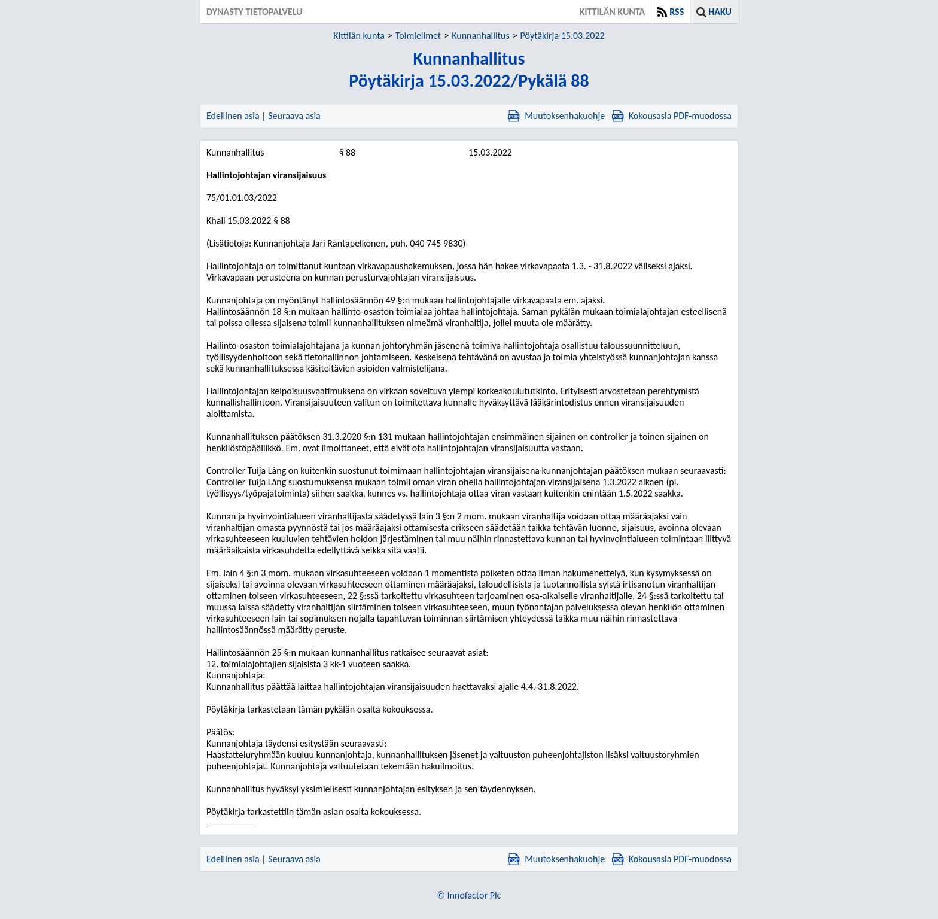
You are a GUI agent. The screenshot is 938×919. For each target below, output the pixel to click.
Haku (720, 11)
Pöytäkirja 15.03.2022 (562, 35)
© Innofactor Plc (469, 895)
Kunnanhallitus (480, 35)
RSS (676, 11)
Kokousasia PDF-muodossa (672, 115)
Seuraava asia (294, 115)
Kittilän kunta (359, 35)
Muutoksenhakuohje (556, 115)
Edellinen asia (233, 115)
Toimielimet (418, 35)
